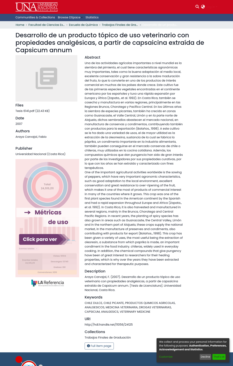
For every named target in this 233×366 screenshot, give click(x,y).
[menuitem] (203, 7)
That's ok (219, 357)
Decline (205, 357)
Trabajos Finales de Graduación (120, 25)
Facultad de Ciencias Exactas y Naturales (46, 25)
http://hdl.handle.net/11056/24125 (109, 325)
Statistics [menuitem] (92, 17)
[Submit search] (197, 7)
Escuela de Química (83, 25)
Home (20, 25)
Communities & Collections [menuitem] (35, 17)
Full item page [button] (99, 346)
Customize (166, 357)
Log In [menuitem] (211, 7)
